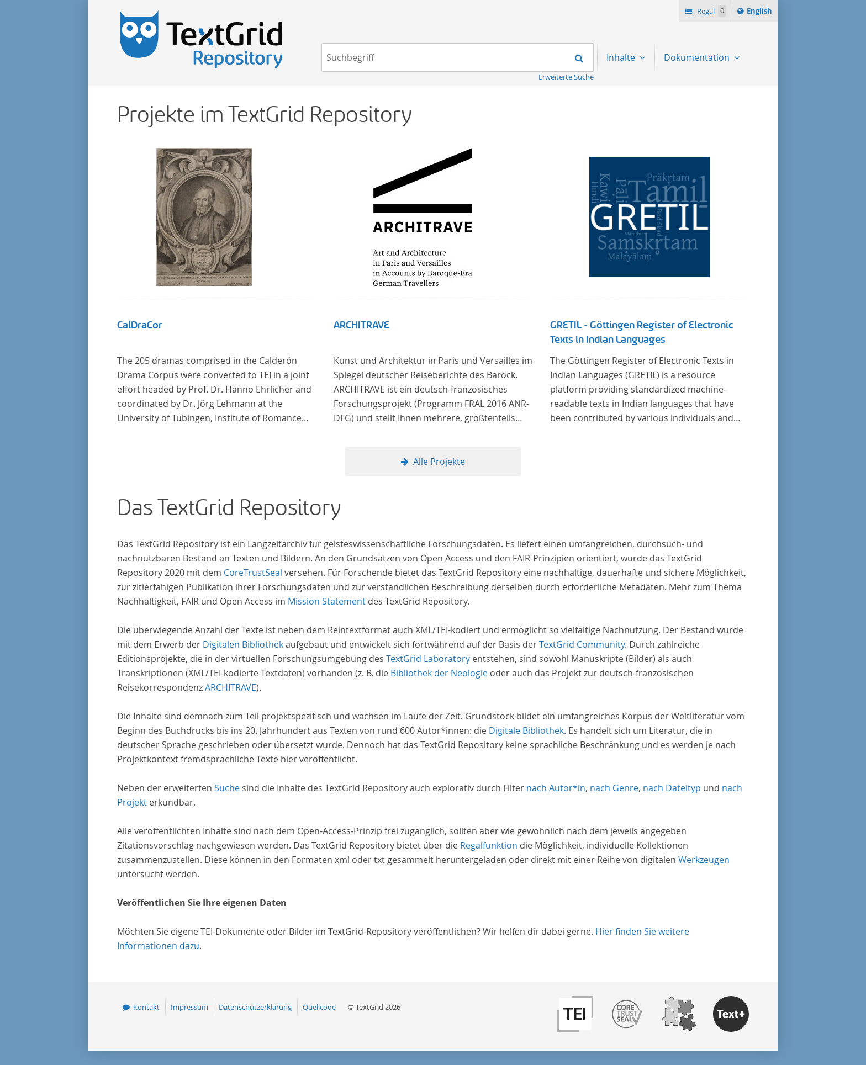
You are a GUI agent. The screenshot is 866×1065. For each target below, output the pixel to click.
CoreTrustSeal (253, 572)
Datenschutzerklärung (255, 1007)
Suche (227, 788)
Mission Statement (327, 601)
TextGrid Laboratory (428, 659)
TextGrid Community (582, 644)
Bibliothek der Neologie (439, 673)
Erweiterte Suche (566, 77)
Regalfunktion (489, 845)
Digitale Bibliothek (526, 730)
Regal (710, 11)
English (761, 12)
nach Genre (614, 788)
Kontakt (146, 1007)
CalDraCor (139, 325)
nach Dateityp (672, 788)
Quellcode (319, 1007)
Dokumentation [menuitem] (698, 57)
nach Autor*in (555, 788)
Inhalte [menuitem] (621, 57)
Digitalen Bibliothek (243, 644)
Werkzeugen (704, 860)
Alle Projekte (439, 461)
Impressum (189, 1007)
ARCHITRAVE (361, 325)
